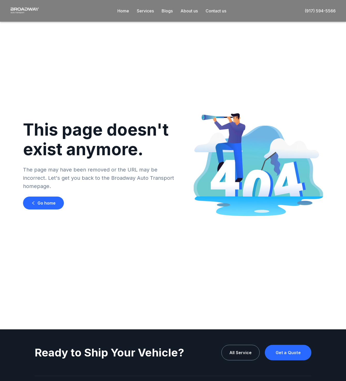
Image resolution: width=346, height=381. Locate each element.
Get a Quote (288, 352)
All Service (240, 352)
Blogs (167, 10)
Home (123, 10)
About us (189, 10)
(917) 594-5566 (320, 10)
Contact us (216, 10)
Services (145, 10)
